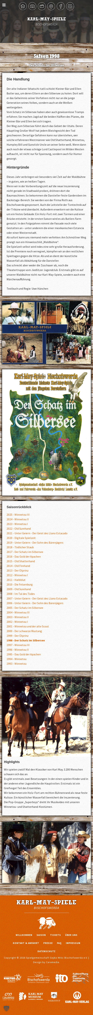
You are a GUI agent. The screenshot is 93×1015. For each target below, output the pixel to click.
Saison (41, 935)
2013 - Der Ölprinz (18, 570)
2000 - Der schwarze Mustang (24, 631)
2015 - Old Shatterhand (21, 561)
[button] (6, 1008)
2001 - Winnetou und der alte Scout (28, 626)
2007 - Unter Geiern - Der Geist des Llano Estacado (37, 598)
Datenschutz (46, 951)
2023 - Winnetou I (17, 524)
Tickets (55, 935)
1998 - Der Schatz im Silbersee (26, 640)
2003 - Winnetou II (18, 617)
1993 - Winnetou (16, 663)
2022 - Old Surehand (19, 528)
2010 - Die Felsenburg (20, 584)
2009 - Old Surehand (19, 589)
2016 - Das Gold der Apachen (24, 556)
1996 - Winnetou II (18, 649)
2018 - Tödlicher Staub (20, 547)
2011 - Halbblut (16, 580)
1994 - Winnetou (16, 659)
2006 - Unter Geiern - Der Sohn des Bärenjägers (35, 603)
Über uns (71, 935)
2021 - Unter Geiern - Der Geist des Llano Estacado (37, 533)
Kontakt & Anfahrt (26, 943)
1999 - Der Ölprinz (18, 635)
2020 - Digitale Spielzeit (21, 538)
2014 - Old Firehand (18, 566)
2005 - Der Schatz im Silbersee (25, 608)
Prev (7, 852)
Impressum (73, 943)
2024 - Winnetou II (18, 519)
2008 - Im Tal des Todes (21, 594)
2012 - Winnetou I (17, 575)
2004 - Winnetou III (18, 612)
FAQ (59, 943)
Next (86, 852)
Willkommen (24, 935)
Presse (48, 943)
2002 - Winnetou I (17, 621)
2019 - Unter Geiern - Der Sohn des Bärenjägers (35, 542)
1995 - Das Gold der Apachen (24, 654)
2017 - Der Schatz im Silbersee (25, 552)
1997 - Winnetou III (18, 645)
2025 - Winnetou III (18, 514)
